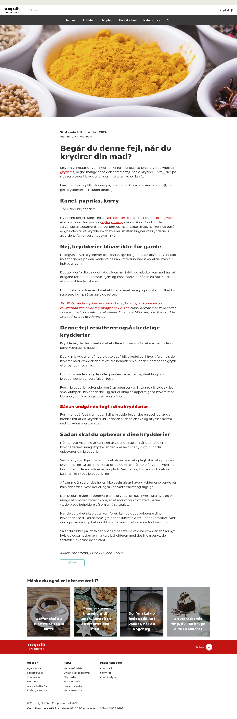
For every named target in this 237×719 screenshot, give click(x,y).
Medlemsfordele (73, 668)
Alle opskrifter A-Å (37, 686)
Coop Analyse (108, 677)
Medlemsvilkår (72, 681)
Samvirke (105, 672)
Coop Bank (106, 668)
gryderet (67, 172)
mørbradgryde (161, 218)
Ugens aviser (34, 668)
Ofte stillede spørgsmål (77, 672)
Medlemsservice (73, 690)
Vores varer (33, 677)
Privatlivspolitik (73, 686)
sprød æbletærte (115, 218)
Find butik (33, 681)
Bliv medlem (71, 677)
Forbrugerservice (37, 690)
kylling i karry (112, 222)
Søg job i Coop (35, 672)
